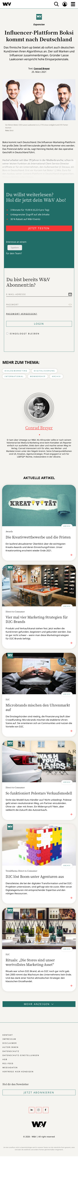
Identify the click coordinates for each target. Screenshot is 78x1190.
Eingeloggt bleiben (25, 333)
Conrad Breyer (42, 68)
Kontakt (8, 1035)
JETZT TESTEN (39, 228)
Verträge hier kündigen (18, 1071)
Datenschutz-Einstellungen (21, 1055)
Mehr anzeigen (39, 1004)
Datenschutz (11, 1051)
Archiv (56, 376)
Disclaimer (10, 1043)
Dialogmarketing (16, 371)
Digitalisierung (44, 371)
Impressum (9, 1039)
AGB (5, 1059)
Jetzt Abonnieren (39, 1092)
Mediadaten (10, 1067)
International (14, 376)
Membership (38, 376)
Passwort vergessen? (21, 313)
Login (39, 323)
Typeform (15, 247)
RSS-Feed (8, 1063)
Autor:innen (11, 1047)
